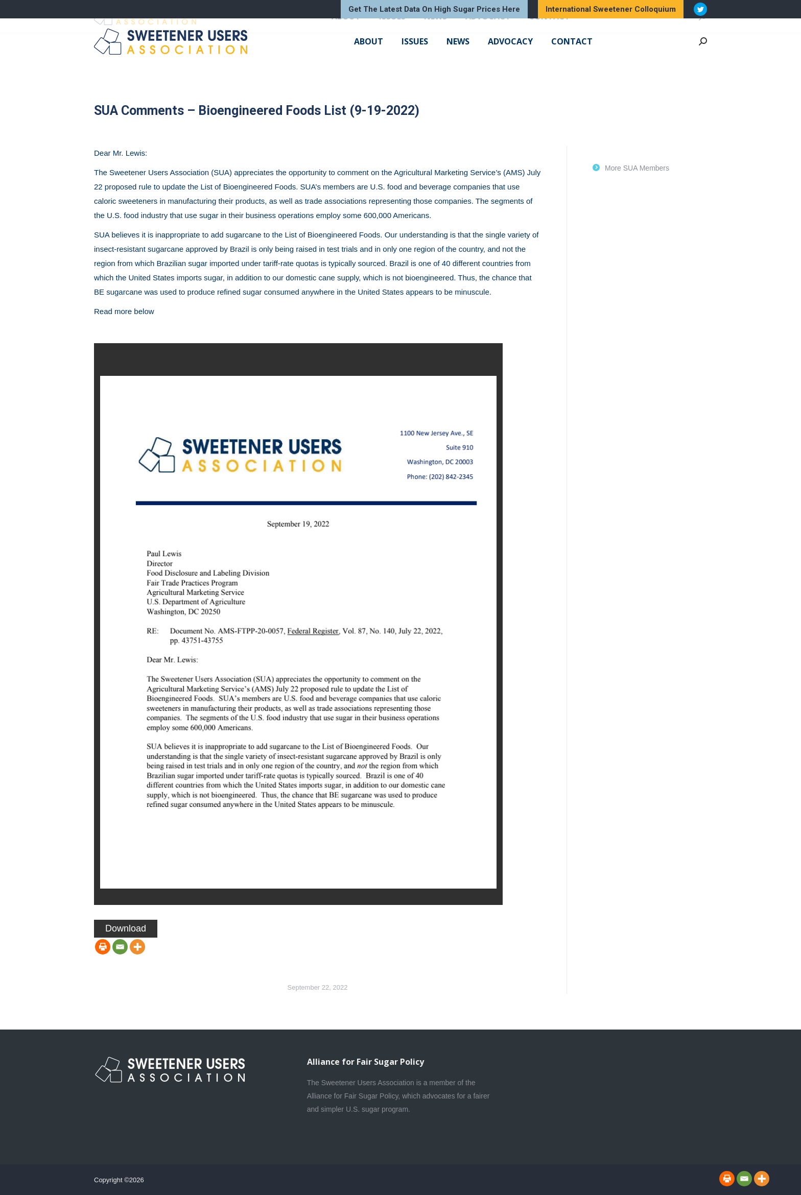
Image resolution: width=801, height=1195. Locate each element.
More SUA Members (637, 168)
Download (125, 928)
